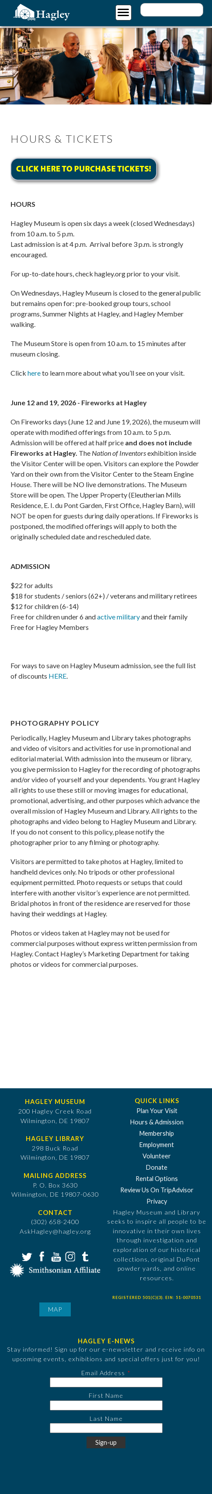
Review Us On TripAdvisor (157, 1190)
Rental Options (157, 1178)
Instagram (69, 1255)
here (34, 373)
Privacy (156, 1201)
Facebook (40, 1255)
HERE (57, 676)
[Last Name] (106, 1428)
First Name (106, 1395)
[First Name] (106, 1405)
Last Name (106, 1418)
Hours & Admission (157, 1122)
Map (55, 1309)
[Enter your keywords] (171, 10)
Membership (156, 1133)
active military (118, 616)
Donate (156, 1167)
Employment (156, 1144)
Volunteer (156, 1156)
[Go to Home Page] (42, 11)
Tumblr (83, 1255)
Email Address (103, 1372)
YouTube (55, 1255)
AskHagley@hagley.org (55, 1231)
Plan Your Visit (156, 1110)
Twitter (26, 1255)
